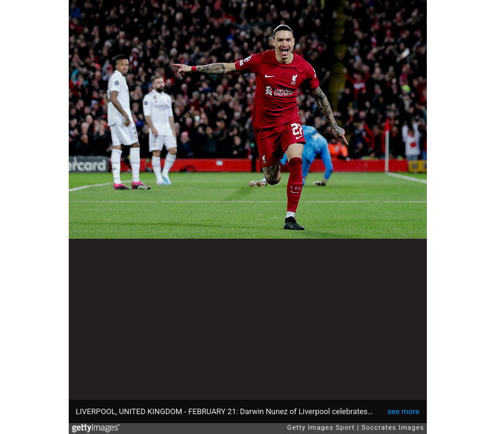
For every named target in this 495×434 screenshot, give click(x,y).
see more (404, 411)
